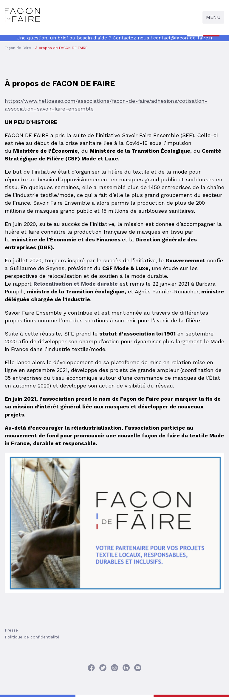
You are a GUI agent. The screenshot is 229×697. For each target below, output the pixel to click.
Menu (213, 17)
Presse (11, 630)
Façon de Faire (18, 48)
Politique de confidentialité (32, 637)
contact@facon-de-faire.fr (183, 38)
